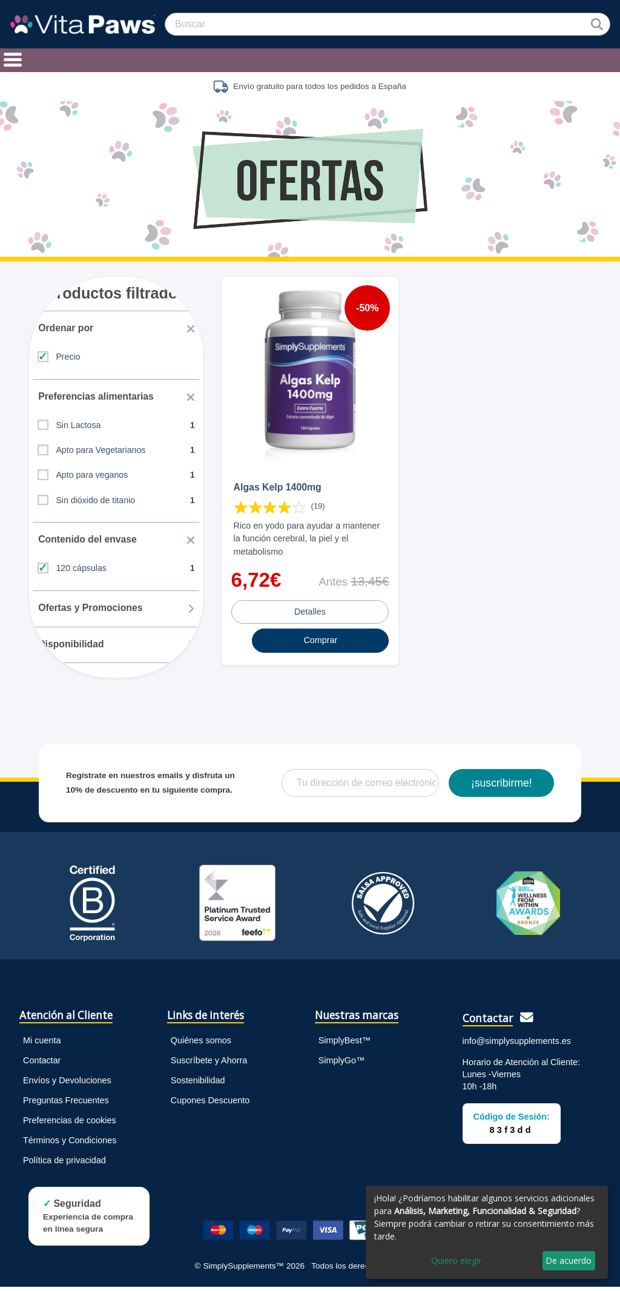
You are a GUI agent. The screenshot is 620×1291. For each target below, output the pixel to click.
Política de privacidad (64, 1164)
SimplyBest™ (344, 1044)
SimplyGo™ (341, 1064)
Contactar (42, 1064)
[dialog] (487, 1232)
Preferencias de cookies (69, 1124)
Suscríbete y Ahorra (209, 1064)
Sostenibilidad (198, 1084)
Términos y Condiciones (69, 1144)
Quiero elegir (456, 1260)
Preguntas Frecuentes (66, 1104)
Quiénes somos (201, 1044)
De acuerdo (569, 1260)
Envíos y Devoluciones (67, 1084)
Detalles (310, 610)
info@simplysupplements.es (517, 1044)
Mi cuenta (42, 1044)
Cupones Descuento (210, 1104)
